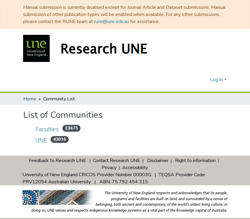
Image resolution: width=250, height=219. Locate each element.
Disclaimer (157, 155)
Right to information (195, 155)
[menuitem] (204, 79)
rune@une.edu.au (111, 21)
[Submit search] (196, 79)
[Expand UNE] (29, 139)
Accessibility (135, 162)
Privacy (109, 162)
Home (29, 99)
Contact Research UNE (116, 155)
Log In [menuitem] (216, 79)
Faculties (47, 129)
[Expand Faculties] (29, 128)
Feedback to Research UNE (57, 155)
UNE (42, 140)
